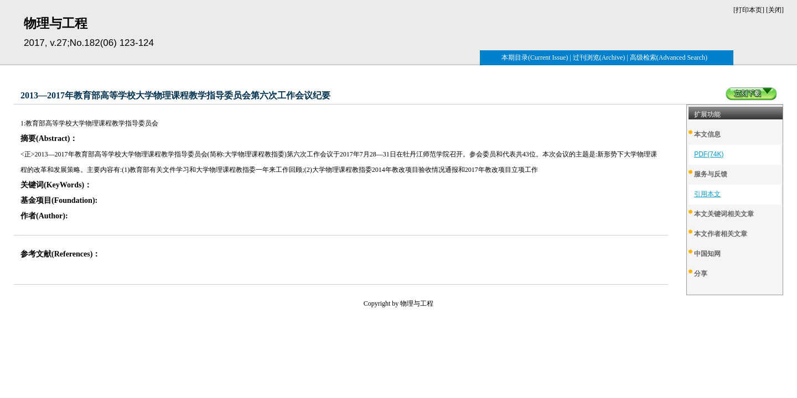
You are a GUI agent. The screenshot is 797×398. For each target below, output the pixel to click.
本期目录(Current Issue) (534, 57)
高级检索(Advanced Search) (668, 57)
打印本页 (749, 10)
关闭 (775, 10)
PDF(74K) (708, 154)
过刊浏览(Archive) (599, 57)
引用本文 (707, 194)
